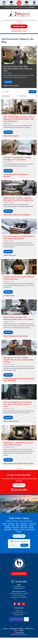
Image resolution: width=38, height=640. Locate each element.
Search (32, 94)
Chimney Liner (12, 257)
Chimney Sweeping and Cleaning (21, 217)
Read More (32, 7)
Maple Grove (8, 530)
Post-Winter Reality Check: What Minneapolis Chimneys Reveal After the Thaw (17, 71)
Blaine (17, 526)
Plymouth (30, 530)
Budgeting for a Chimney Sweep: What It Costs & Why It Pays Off (18, 446)
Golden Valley (23, 528)
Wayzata (22, 532)
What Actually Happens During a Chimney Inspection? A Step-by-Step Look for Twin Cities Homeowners (18, 121)
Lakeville (31, 528)
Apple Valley (11, 526)
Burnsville (7, 528)
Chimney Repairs (12, 177)
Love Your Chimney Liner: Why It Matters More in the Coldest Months (18, 240)
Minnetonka (24, 530)
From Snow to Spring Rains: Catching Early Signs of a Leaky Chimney (17, 161)
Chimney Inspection (13, 88)
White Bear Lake (30, 532)
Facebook (14, 606)
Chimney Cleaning (8, 217)
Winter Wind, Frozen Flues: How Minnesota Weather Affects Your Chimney (18, 320)
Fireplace (12, 298)
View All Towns (19, 538)
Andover (4, 526)
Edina (17, 528)
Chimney (5, 88)
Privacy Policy (15, 622)
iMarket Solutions (20, 635)
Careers (24, 31)
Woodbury (19, 534)
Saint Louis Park (8, 532)
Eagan (12, 528)
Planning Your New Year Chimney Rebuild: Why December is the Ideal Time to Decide (18, 362)
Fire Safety (6, 298)
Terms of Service (20, 622)
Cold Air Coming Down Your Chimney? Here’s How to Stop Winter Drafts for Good (17, 406)
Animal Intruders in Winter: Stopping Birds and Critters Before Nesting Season (18, 201)
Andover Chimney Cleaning (10, 466)
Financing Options (16, 31)
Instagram (19, 606)
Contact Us (19, 488)
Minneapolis (16, 530)
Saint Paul (16, 532)
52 (20, 471)
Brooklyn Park (32, 526)
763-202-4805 (18, 2)
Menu (4, 4)
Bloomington (24, 526)
